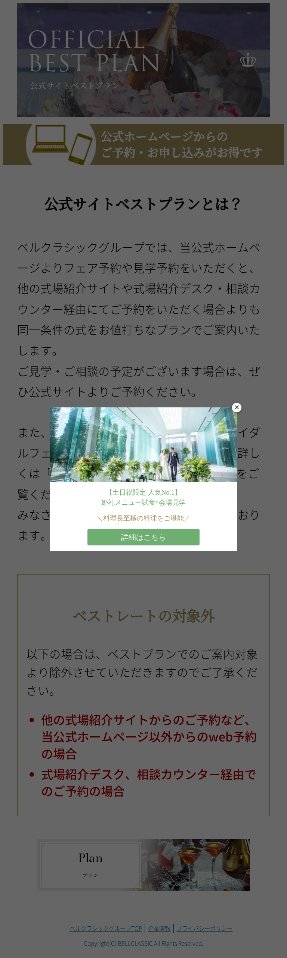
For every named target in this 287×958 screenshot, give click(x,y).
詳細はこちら (143, 537)
